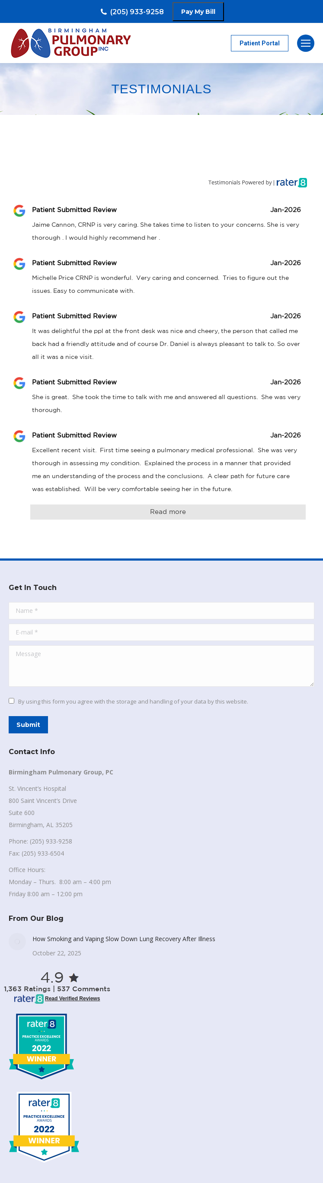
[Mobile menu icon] (305, 43)
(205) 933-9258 (131, 12)
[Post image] (17, 941)
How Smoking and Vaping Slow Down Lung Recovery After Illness (123, 939)
